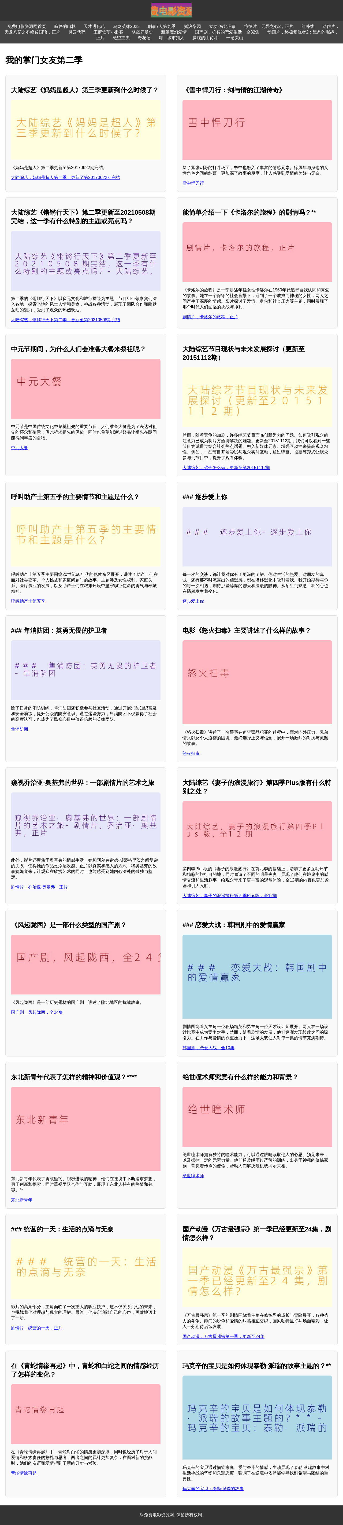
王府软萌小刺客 (109, 32)
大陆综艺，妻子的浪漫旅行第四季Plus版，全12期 (229, 895)
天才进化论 (94, 26)
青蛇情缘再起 (24, 1473)
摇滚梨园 (192, 26)
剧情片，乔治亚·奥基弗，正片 (39, 887)
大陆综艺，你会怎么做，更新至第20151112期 (226, 467)
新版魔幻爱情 (174, 32)
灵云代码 (76, 32)
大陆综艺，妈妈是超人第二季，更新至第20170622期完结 (65, 177)
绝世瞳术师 (193, 1175)
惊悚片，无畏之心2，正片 (269, 26)
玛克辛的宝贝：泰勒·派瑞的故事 (213, 1488)
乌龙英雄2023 (126, 26)
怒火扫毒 (191, 753)
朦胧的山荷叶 (205, 37)
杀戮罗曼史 (142, 32)
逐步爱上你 (193, 601)
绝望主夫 (121, 37)
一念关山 (234, 37)
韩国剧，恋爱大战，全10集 (208, 1047)
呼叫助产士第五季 (28, 601)
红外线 (307, 26)
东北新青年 (21, 1200)
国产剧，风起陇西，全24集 (37, 1012)
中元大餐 (19, 447)
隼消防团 (19, 729)
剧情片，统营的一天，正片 (36, 1328)
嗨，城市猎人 (171, 37)
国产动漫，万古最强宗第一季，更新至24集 (223, 1336)
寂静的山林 (65, 26)
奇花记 (144, 37)
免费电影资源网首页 (27, 26)
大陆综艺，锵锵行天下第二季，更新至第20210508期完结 (65, 319)
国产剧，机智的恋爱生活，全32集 (227, 32)
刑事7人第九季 (162, 26)
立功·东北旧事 (222, 26)
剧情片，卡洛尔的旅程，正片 (210, 316)
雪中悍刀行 (193, 183)
